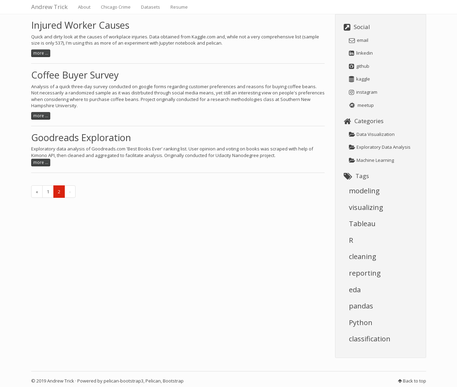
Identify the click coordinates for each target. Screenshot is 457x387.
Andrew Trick (49, 7)
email (358, 40)
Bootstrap (173, 381)
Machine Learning (371, 160)
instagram (363, 92)
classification (369, 338)
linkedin (361, 53)
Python (360, 322)
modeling (364, 190)
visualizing (366, 207)
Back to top (414, 381)
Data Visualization (372, 134)
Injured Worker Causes (80, 25)
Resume (179, 7)
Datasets (150, 7)
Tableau (362, 223)
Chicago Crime (116, 7)
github (359, 66)
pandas (361, 306)
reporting (365, 273)
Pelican (153, 381)
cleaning (362, 256)
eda (355, 289)
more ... (40, 53)
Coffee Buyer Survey (75, 74)
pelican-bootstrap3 (123, 381)
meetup (361, 105)
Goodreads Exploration (81, 137)
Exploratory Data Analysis (380, 147)
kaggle (359, 79)
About (84, 7)
